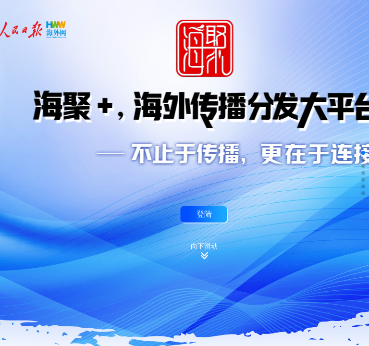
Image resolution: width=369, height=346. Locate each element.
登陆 (204, 214)
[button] (363, 153)
